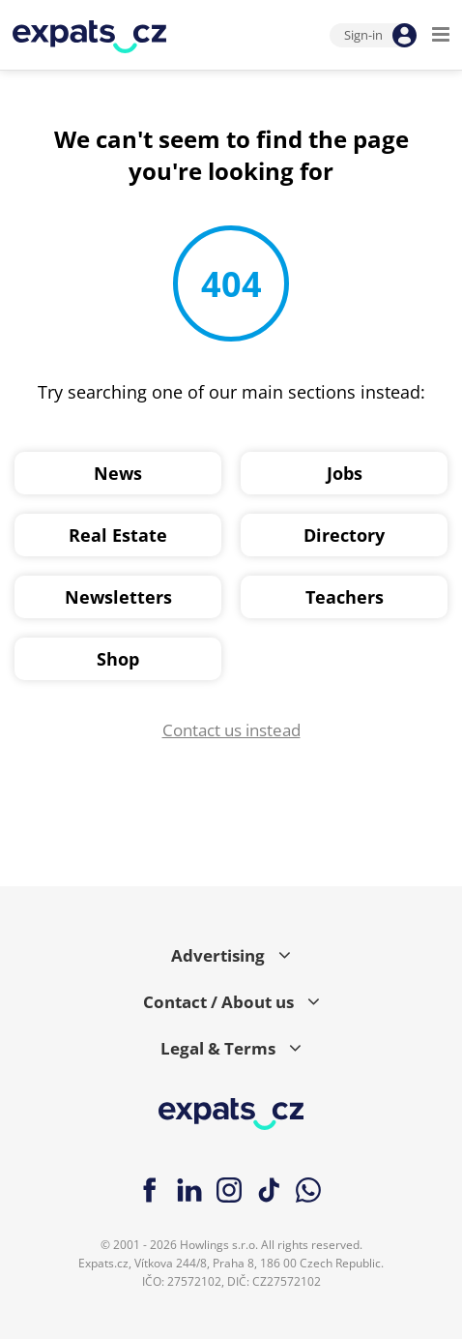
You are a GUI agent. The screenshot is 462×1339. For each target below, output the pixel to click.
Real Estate (118, 535)
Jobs (344, 473)
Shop (118, 658)
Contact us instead (231, 730)
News (118, 473)
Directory (344, 535)
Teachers (344, 597)
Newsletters (118, 597)
